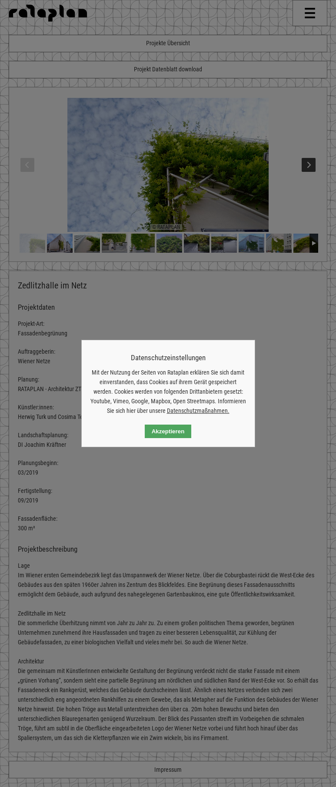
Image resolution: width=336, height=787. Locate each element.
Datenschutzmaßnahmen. (198, 410)
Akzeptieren (168, 431)
